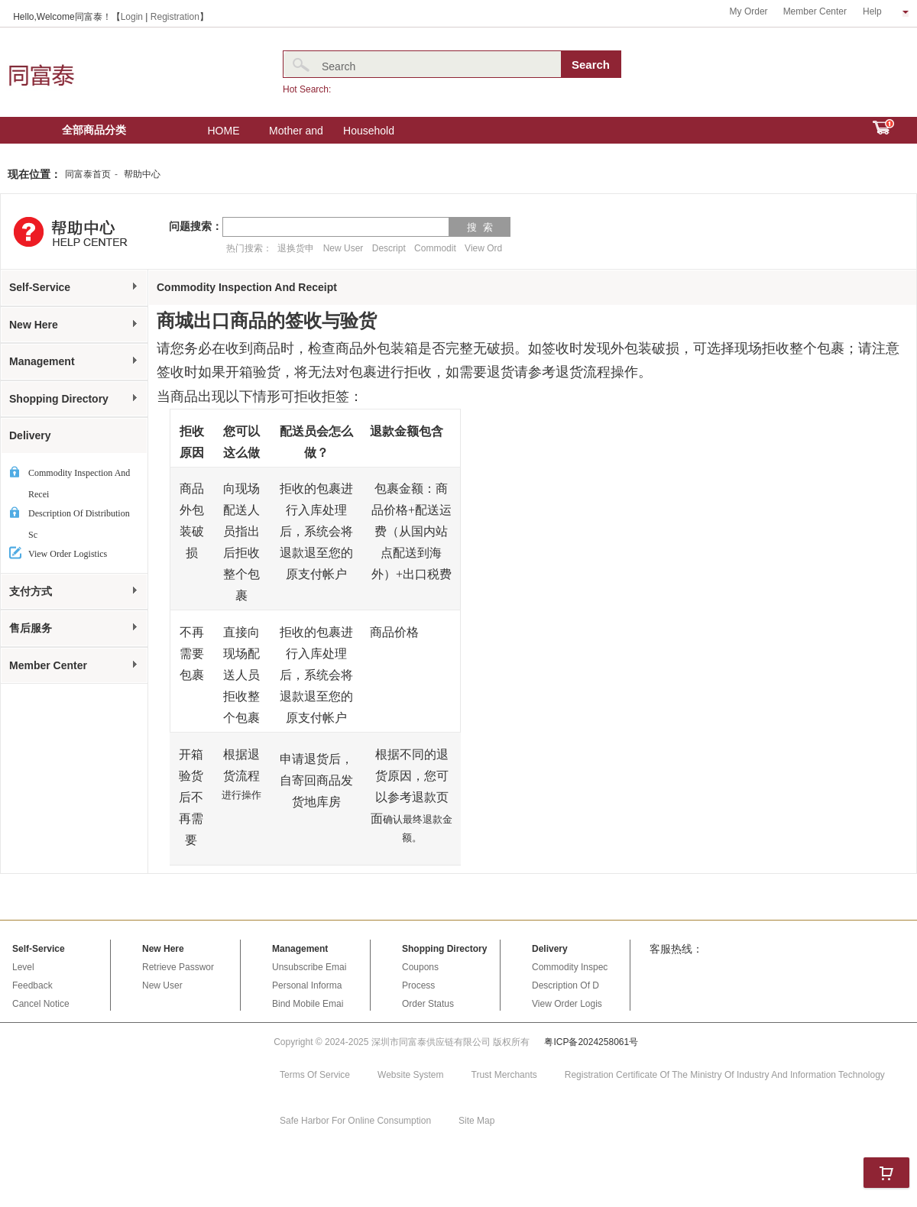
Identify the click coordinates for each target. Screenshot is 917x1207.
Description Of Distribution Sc (79, 516)
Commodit (435, 248)
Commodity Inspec (570, 967)
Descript (389, 248)
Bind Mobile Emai (307, 1003)
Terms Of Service (315, 1074)
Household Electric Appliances (368, 134)
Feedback (32, 985)
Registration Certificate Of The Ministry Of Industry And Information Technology (725, 1074)
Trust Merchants (504, 1074)
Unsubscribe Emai (309, 967)
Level (23, 967)
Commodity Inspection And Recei (79, 476)
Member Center (815, 11)
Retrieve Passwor (178, 967)
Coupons (420, 967)
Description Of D (565, 985)
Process (418, 985)
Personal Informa (307, 985)
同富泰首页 (88, 174)
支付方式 (74, 591)
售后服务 (74, 628)
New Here (74, 325)
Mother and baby (296, 134)
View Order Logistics (67, 553)
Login (132, 16)
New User (343, 248)
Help (886, 11)
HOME (224, 131)
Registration (175, 16)
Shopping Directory (74, 399)
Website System (410, 1074)
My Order (749, 11)
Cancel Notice (41, 1003)
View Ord (483, 248)
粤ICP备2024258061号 (591, 1042)
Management (74, 361)
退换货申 (295, 248)
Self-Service (74, 287)
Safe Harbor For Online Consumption (355, 1120)
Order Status (428, 1003)
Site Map (476, 1120)
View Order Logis (567, 1003)
